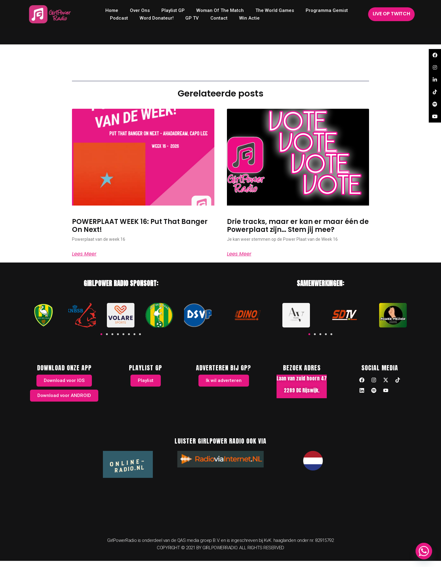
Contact (219, 18)
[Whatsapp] (424, 551)
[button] (101, 334)
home (111, 10)
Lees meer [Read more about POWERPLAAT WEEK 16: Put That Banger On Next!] (84, 253)
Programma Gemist (327, 10)
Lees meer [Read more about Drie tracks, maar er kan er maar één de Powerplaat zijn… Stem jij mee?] (239, 253)
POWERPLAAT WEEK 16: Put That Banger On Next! (140, 225)
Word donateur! (157, 18)
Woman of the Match (220, 10)
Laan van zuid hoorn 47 (302, 378)
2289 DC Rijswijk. (301, 390)
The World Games (274, 10)
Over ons (140, 10)
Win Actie (249, 18)
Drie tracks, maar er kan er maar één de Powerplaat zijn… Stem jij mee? (298, 225)
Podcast (119, 18)
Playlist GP (173, 10)
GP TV (192, 18)
